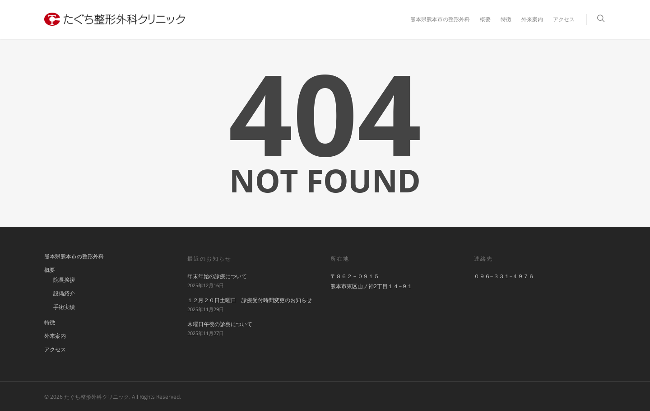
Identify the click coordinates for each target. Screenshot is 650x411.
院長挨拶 (64, 280)
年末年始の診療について (217, 276)
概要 (485, 19)
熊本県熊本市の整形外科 (440, 19)
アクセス (564, 19)
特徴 (506, 19)
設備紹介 (64, 293)
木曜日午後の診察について (219, 324)
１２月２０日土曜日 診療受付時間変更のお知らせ (249, 300)
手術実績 (64, 307)
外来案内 (532, 19)
